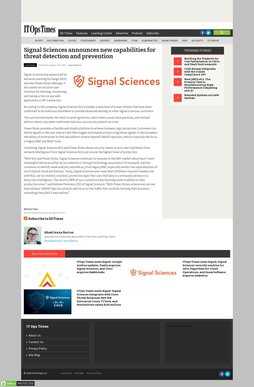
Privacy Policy (38, 348)
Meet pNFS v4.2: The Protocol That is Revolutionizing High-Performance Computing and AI (200, 85)
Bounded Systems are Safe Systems (201, 97)
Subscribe (152, 33)
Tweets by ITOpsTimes (180, 326)
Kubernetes (150, 40)
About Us (35, 335)
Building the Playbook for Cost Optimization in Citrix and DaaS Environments (202, 61)
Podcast (137, 33)
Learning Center (101, 33)
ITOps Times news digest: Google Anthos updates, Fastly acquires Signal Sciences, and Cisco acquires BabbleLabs (99, 267)
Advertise (122, 33)
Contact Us (36, 342)
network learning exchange (35, 212)
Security (197, 40)
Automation (55, 40)
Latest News (30, 65)
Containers (88, 40)
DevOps (105, 40)
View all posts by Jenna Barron (61, 240)
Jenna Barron (74, 65)
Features (82, 33)
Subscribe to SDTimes (45, 219)
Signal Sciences (58, 212)
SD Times (66, 33)
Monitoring (170, 40)
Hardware (120, 40)
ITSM (135, 40)
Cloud (72, 40)
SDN (184, 40)
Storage (213, 40)
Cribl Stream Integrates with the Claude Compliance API (200, 71)
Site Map (34, 355)
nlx (49, 212)
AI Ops (39, 40)
